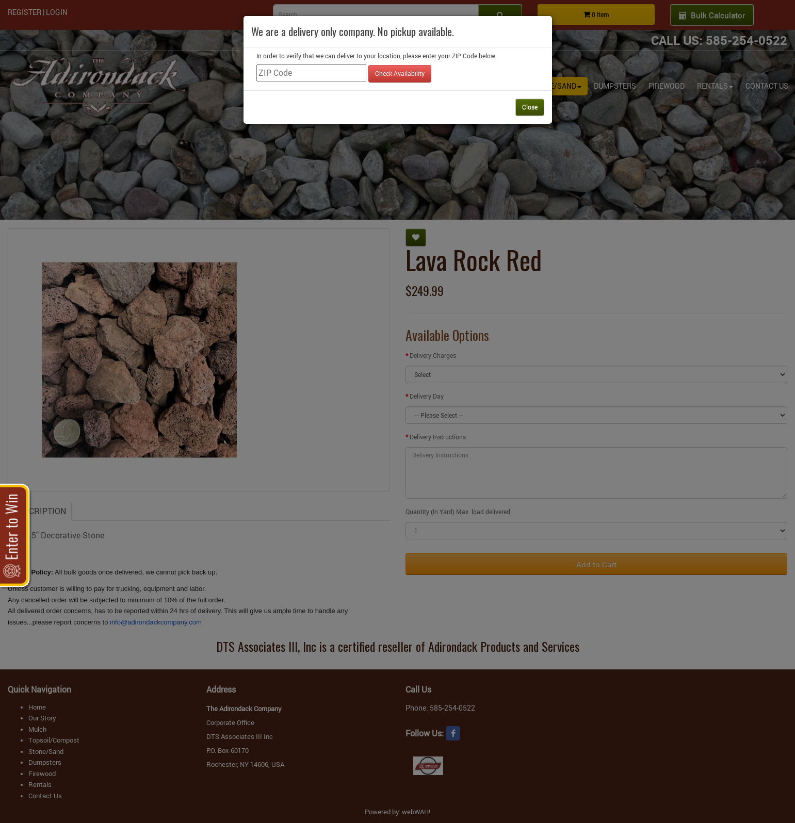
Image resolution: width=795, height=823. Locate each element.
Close (530, 107)
